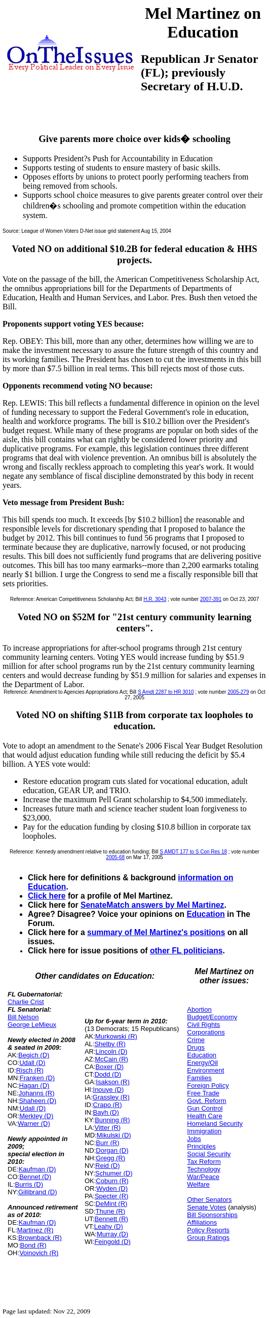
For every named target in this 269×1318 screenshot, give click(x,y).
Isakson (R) (112, 1082)
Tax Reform (203, 1161)
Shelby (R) (109, 1044)
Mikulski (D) (114, 1135)
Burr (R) (107, 1143)
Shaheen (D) (37, 1101)
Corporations (205, 1032)
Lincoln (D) (112, 1051)
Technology (203, 1169)
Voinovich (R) (38, 1253)
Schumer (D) (114, 1173)
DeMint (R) (112, 1203)
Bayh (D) (106, 1112)
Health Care (204, 1116)
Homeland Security (215, 1123)
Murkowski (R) (116, 1036)
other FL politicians (186, 950)
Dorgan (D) (112, 1150)
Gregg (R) (110, 1158)
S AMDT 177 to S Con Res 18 (193, 851)
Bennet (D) (35, 1177)
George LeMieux (32, 1024)
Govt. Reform (206, 1101)
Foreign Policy (207, 1085)
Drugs (196, 1047)
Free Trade (203, 1093)
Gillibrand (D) (37, 1192)
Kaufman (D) (37, 1169)
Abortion (199, 1009)
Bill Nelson (23, 1017)
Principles (201, 1146)
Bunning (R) (112, 1120)
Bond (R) (33, 1245)
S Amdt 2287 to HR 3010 (166, 692)
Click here (47, 896)
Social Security (208, 1154)
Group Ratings (208, 1237)
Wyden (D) (112, 1188)
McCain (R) (111, 1059)
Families (199, 1078)
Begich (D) (33, 1055)
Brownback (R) (40, 1237)
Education (205, 914)
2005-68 (115, 857)
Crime (196, 1040)
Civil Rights (203, 1024)
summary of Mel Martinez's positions (156, 932)
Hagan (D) (34, 1085)
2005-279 (238, 692)
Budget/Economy (212, 1017)
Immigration (204, 1131)
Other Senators (209, 1199)
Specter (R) (111, 1196)
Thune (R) (111, 1211)
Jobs (194, 1139)
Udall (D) (32, 1062)
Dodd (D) (107, 1074)
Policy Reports (208, 1230)
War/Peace (203, 1177)
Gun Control (204, 1108)
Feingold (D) (112, 1241)
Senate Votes (206, 1207)
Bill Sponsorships (212, 1215)
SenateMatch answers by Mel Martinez (152, 905)
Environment (205, 1070)
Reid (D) (107, 1165)
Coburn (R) (112, 1181)
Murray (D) (112, 1234)
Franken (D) (37, 1078)
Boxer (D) (110, 1067)
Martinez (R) (35, 1230)
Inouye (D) (108, 1089)
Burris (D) (29, 1184)
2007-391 (210, 599)
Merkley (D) (36, 1116)
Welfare (198, 1184)
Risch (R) (30, 1070)
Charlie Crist (26, 1002)
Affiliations (202, 1222)
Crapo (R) (107, 1105)
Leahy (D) (108, 1226)
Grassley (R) (111, 1097)
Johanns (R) (37, 1093)
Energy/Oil (202, 1062)
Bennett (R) (111, 1219)
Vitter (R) (107, 1127)
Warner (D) (34, 1123)
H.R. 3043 (154, 599)
